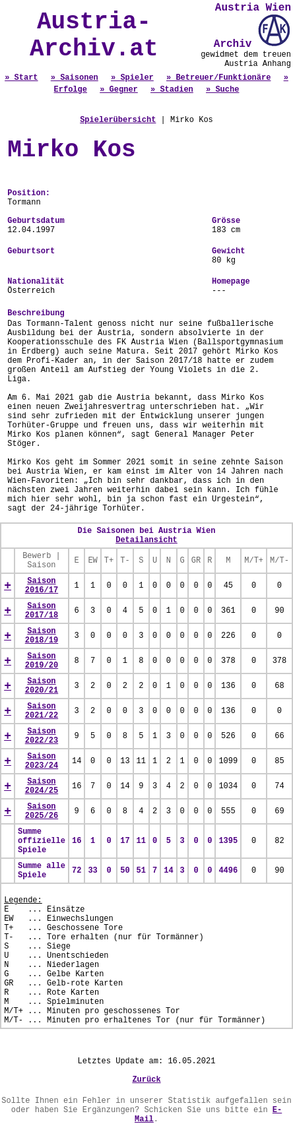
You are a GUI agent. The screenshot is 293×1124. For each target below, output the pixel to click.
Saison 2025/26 (41, 811)
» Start (21, 77)
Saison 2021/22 (41, 711)
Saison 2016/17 (41, 586)
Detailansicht (146, 540)
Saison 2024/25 (41, 786)
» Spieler (132, 77)
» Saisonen (74, 77)
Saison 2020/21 (41, 686)
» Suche (222, 89)
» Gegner (119, 89)
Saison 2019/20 (41, 661)
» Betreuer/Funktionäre (218, 77)
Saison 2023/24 (41, 761)
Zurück (146, 1079)
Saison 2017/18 (41, 611)
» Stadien (171, 89)
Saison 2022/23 (41, 736)
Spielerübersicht (118, 120)
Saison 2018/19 (41, 636)
